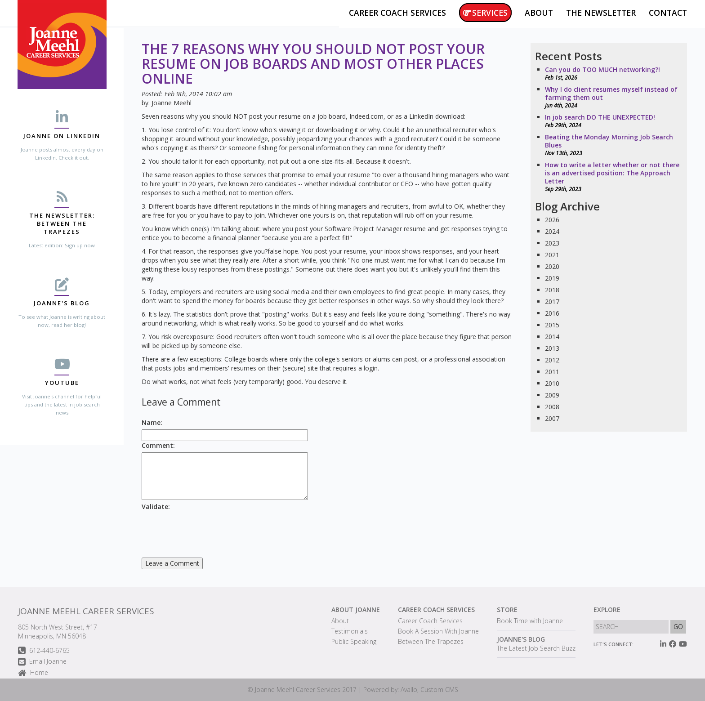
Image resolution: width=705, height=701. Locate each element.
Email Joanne (42, 662)
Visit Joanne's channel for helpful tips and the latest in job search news (62, 404)
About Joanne (355, 609)
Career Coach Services (436, 609)
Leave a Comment (172, 563)
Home (33, 673)
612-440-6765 (44, 651)
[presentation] (210, 531)
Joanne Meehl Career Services (86, 611)
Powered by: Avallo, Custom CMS (410, 689)
